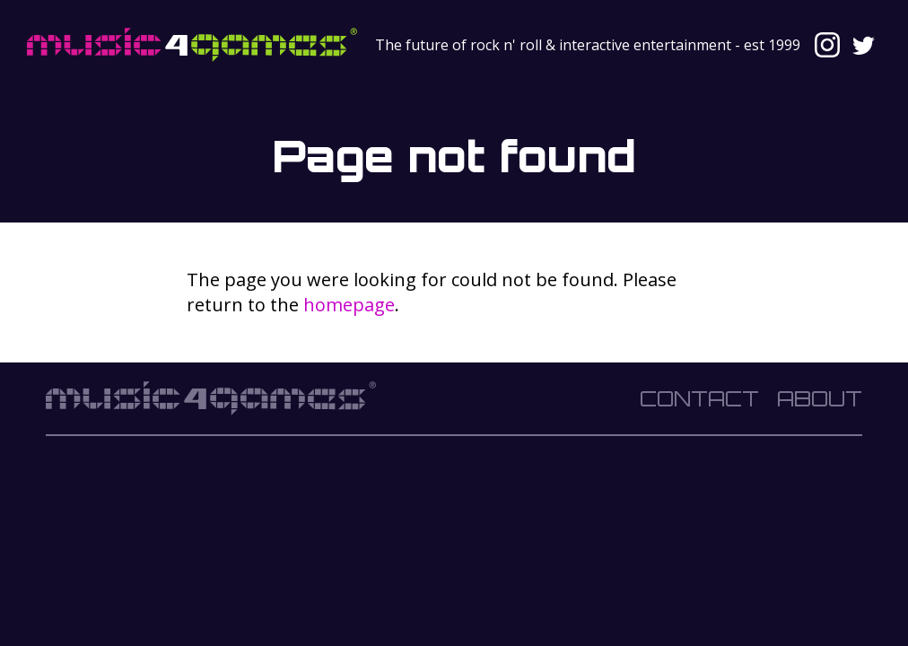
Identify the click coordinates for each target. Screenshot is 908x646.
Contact (699, 398)
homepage (349, 304)
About (819, 398)
